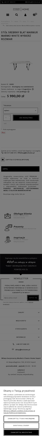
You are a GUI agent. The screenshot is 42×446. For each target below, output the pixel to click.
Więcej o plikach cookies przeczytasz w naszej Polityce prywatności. (19, 411)
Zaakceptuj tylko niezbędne (21, 418)
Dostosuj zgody (21, 425)
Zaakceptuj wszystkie (21, 432)
